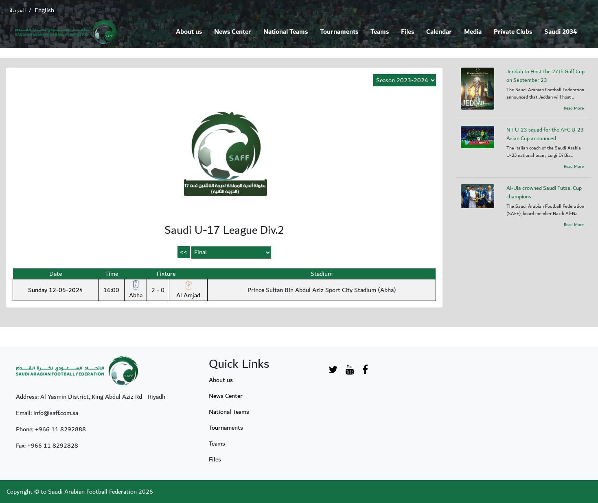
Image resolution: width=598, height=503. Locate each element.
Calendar (439, 32)
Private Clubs (513, 32)
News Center (232, 32)
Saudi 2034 (560, 32)
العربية (18, 10)
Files (407, 32)
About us (189, 32)
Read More (574, 108)
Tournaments (339, 32)
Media (473, 32)
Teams (379, 32)
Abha (135, 290)
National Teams (285, 32)
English (44, 10)
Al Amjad (188, 290)
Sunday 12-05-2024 (55, 290)
